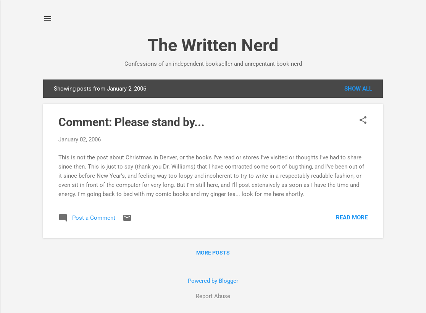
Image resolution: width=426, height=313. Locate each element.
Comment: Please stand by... (131, 122)
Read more (352, 217)
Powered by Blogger (213, 280)
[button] (363, 120)
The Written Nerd (213, 45)
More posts (213, 253)
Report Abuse (213, 296)
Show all (358, 88)
